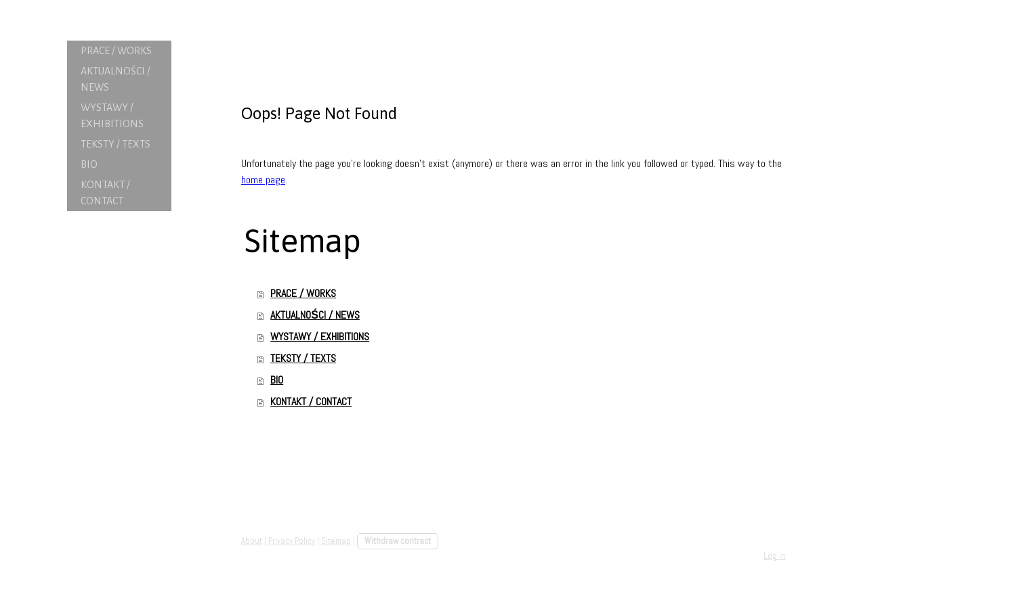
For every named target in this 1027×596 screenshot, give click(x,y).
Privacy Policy (291, 541)
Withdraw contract (397, 541)
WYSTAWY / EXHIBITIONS (112, 115)
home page (263, 180)
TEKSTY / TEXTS (115, 144)
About (251, 541)
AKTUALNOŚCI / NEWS (115, 79)
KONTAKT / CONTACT (105, 192)
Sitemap (336, 541)
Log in (774, 555)
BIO (89, 164)
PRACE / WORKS (116, 50)
